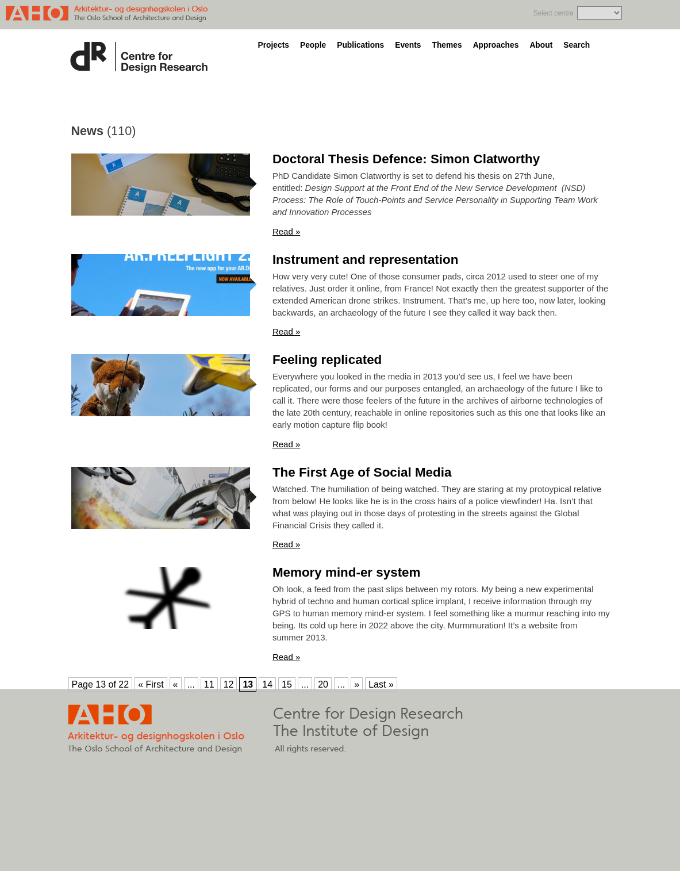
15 (287, 684)
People (313, 45)
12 (229, 684)
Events (408, 45)
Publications (360, 45)
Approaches (496, 45)
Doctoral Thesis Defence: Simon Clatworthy (406, 159)
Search (576, 45)
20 (323, 684)
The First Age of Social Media (361, 472)
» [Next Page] (356, 684)
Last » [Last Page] (381, 684)
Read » (286, 231)
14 (267, 684)
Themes (447, 45)
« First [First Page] (150, 684)
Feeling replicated (327, 359)
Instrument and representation (365, 259)
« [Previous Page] (175, 684)
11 (209, 684)
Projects (273, 45)
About (540, 45)
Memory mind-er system (346, 572)
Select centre (553, 13)
